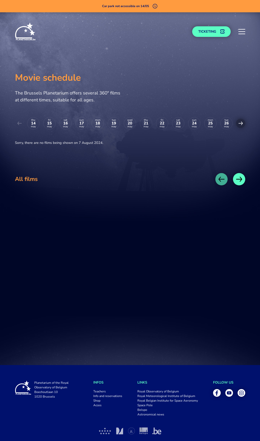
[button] (241, 31)
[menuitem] (107, 391)
